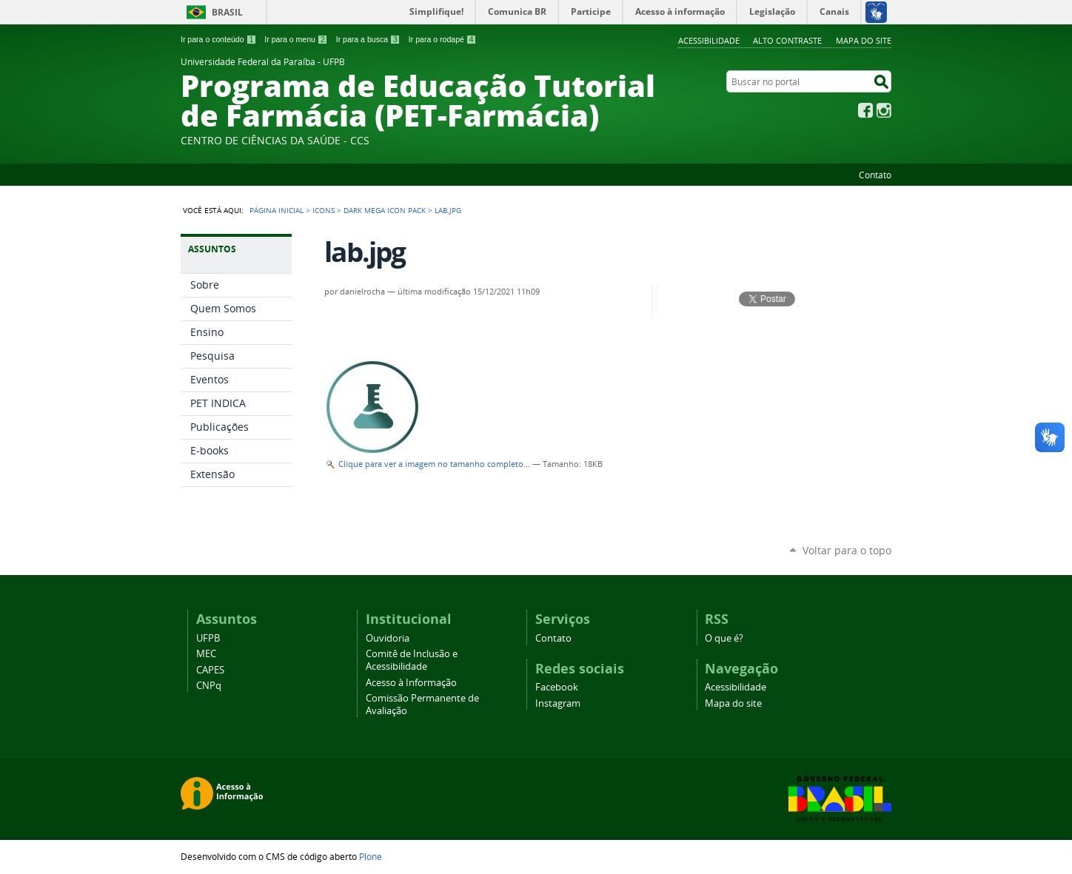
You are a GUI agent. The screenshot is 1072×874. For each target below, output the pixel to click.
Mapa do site (863, 40)
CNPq (208, 685)
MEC (206, 654)
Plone (370, 856)
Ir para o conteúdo (218, 39)
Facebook (865, 110)
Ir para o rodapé (443, 39)
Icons (323, 210)
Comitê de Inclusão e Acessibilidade (412, 660)
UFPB (208, 638)
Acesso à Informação (411, 682)
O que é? (724, 638)
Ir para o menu (295, 39)
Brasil (227, 12)
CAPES (210, 670)
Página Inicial (276, 210)
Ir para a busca (368, 39)
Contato (875, 175)
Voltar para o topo (847, 550)
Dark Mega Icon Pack (385, 210)
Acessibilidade (709, 40)
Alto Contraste (787, 40)
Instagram (884, 110)
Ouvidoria (387, 638)
